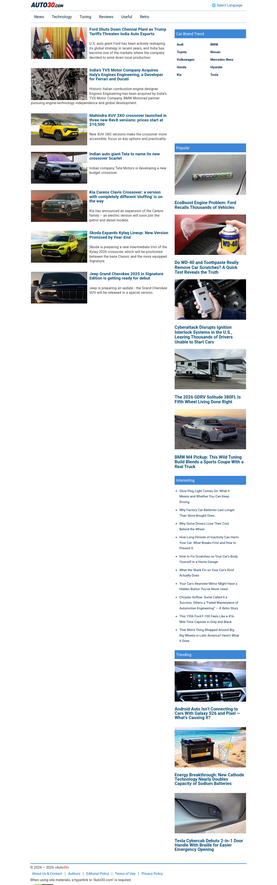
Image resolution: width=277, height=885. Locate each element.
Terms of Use (125, 874)
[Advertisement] (210, 110)
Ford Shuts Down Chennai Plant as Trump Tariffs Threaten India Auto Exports (127, 31)
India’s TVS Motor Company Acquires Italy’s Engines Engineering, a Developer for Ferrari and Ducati (126, 74)
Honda (181, 67)
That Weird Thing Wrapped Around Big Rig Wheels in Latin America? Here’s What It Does (209, 635)
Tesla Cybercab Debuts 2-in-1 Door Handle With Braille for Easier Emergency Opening (209, 845)
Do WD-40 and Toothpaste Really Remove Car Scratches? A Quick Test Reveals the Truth (207, 267)
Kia (179, 75)
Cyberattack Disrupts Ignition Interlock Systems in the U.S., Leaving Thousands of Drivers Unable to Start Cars (204, 334)
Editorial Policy (97, 874)
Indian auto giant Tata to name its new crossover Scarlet (124, 156)
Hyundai (216, 67)
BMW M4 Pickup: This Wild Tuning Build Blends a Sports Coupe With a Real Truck (209, 461)
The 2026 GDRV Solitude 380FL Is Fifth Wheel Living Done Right (208, 399)
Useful (126, 16)
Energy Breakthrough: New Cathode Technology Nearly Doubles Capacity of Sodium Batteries (209, 779)
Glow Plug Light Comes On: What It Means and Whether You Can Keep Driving (204, 496)
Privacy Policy (152, 874)
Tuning (85, 16)
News (39, 16)
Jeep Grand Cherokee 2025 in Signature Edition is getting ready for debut (126, 276)
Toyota (182, 52)
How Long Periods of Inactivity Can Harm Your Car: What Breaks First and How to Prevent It (209, 542)
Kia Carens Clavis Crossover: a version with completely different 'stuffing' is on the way (126, 196)
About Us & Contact (47, 874)
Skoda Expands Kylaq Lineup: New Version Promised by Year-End (128, 235)
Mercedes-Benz (221, 60)
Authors (74, 874)
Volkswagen (186, 60)
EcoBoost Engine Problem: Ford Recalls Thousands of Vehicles (205, 205)
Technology (62, 16)
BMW (214, 44)
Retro (144, 16)
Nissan (215, 52)
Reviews (106, 16)
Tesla (214, 75)
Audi (180, 44)
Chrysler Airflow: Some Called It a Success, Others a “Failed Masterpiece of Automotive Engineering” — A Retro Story (208, 602)
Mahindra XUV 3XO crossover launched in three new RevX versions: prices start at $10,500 (128, 120)
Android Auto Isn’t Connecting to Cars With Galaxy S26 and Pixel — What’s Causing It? (207, 713)
